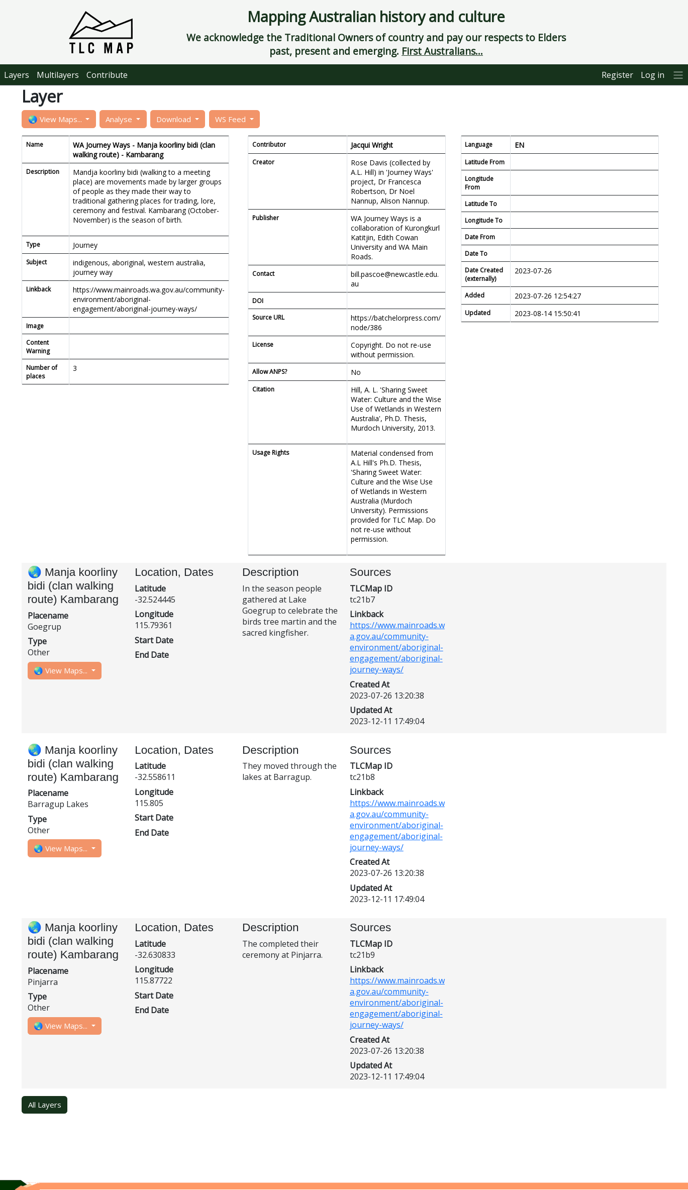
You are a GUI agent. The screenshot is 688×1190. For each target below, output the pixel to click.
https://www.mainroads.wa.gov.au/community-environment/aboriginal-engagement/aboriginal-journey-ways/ (397, 647)
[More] (678, 74)
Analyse (120, 119)
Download (174, 119)
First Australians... (442, 51)
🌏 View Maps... (56, 119)
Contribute (107, 74)
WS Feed (231, 119)
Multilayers (58, 74)
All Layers (44, 1105)
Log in (652, 74)
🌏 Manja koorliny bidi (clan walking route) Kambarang (75, 586)
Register (617, 74)
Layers (16, 74)
